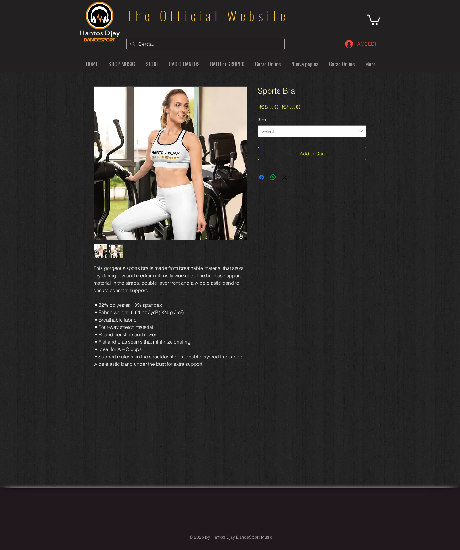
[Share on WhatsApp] (273, 177)
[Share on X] (285, 177)
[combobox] (312, 131)
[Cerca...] (204, 44)
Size (262, 119)
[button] (373, 19)
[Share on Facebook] (261, 177)
